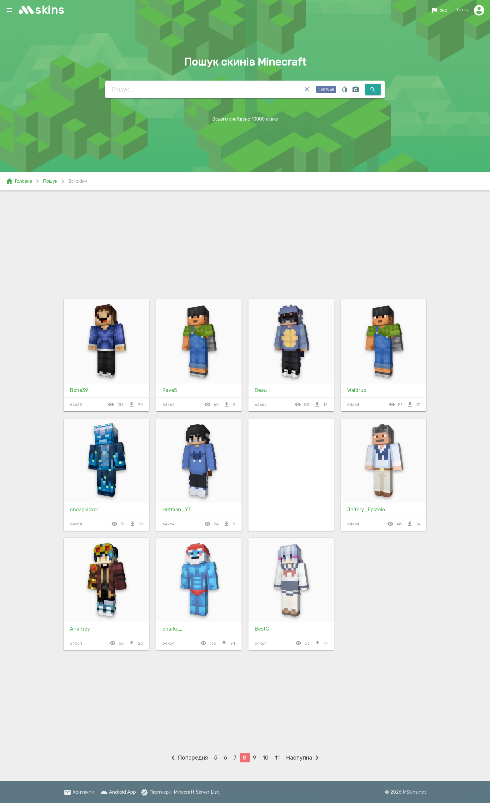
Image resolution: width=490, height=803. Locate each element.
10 (265, 757)
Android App (118, 792)
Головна (19, 181)
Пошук (50, 181)
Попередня (188, 757)
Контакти (79, 792)
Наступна (304, 757)
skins (50, 10)
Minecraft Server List (196, 792)
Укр (439, 10)
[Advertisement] (245, 243)
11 (277, 757)
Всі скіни (77, 181)
